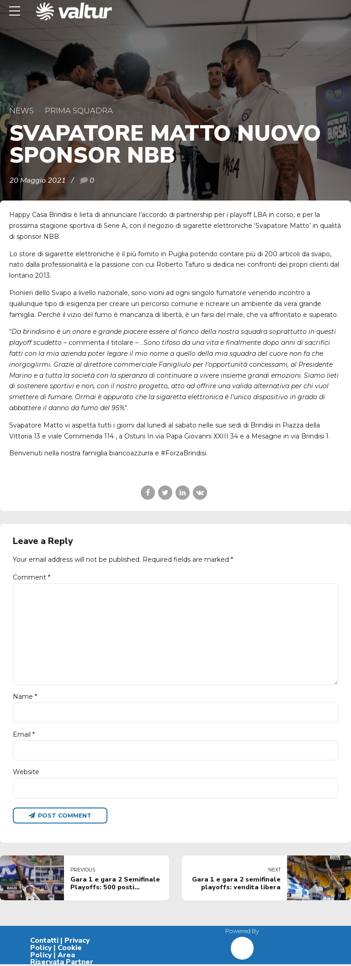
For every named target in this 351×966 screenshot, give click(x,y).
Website (26, 773)
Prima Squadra (79, 110)
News (21, 110)
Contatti (44, 942)
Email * (24, 736)
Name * (25, 698)
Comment (31, 577)
